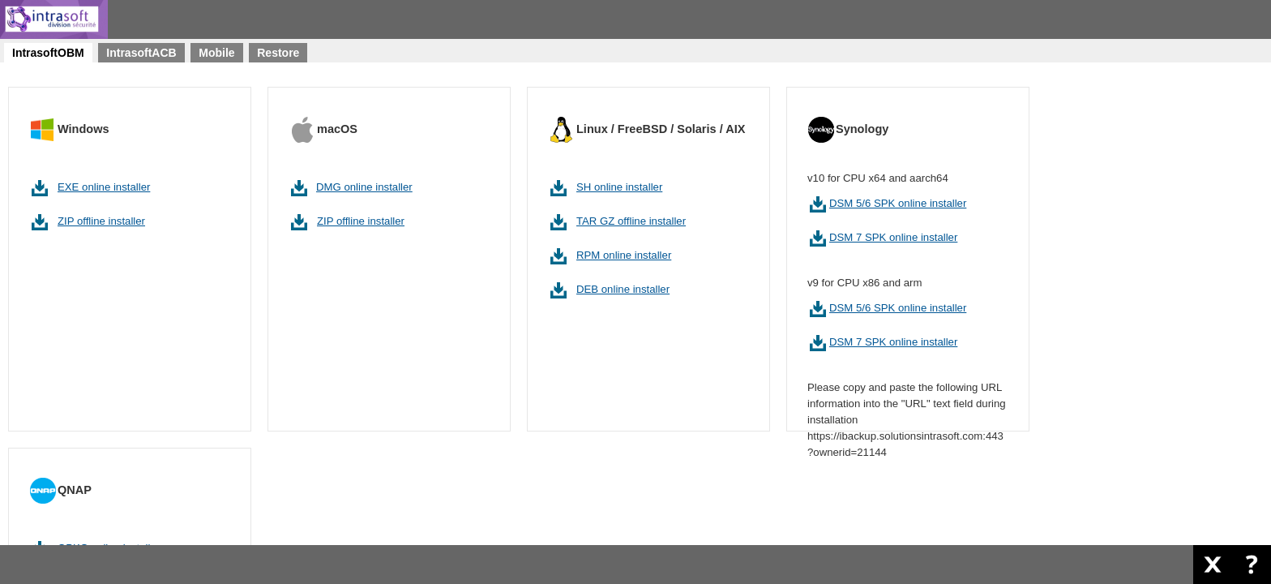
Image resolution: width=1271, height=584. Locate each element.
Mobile (216, 52)
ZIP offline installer (101, 221)
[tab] (48, 52)
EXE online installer (104, 187)
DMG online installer (364, 187)
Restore (278, 52)
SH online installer (619, 187)
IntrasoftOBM (48, 52)
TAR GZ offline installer (631, 221)
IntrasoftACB (141, 52)
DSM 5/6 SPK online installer (897, 203)
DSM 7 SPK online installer (893, 237)
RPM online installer (623, 255)
